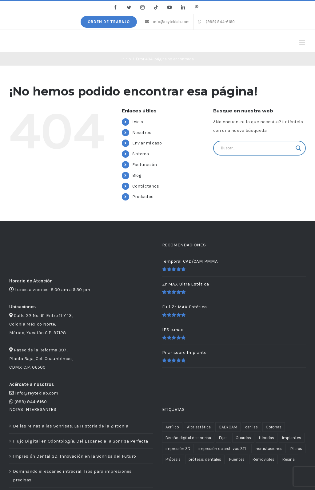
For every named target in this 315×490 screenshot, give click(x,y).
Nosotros (141, 132)
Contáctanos (145, 186)
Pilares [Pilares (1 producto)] (296, 448)
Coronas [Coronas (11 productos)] (273, 427)
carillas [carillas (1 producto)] (251, 427)
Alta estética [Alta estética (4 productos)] (199, 427)
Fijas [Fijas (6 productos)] (223, 437)
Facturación (144, 164)
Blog (136, 175)
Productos (143, 196)
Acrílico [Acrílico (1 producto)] (172, 427)
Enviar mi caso (147, 143)
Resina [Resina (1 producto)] (288, 459)
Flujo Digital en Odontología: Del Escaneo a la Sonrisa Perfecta (80, 441)
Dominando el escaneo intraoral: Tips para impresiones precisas (72, 475)
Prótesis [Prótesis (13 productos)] (173, 459)
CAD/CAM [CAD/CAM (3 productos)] (228, 427)
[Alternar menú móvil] (302, 42)
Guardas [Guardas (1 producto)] (243, 437)
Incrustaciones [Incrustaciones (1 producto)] (268, 448)
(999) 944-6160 (30, 401)
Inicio (137, 121)
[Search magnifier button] (298, 148)
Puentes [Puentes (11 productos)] (237, 459)
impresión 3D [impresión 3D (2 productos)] (177, 448)
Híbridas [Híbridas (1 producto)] (266, 437)
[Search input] (257, 148)
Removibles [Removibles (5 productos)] (263, 459)
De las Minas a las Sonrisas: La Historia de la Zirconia (70, 426)
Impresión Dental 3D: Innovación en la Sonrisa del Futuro (74, 456)
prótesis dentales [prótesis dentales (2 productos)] (205, 459)
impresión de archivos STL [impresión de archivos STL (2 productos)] (222, 448)
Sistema (140, 153)
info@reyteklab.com (36, 393)
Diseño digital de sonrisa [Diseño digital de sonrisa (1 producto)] (188, 437)
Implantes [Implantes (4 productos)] (291, 437)
